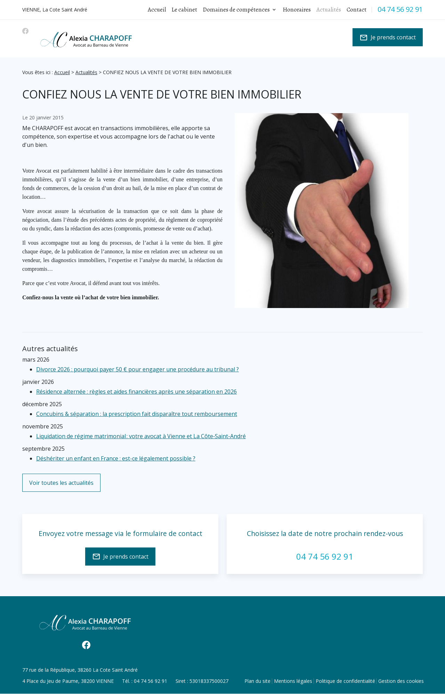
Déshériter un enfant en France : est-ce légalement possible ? (115, 458)
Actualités (86, 72)
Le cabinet (184, 10)
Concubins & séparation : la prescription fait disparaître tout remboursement (136, 414)
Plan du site (257, 681)
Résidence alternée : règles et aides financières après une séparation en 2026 (136, 391)
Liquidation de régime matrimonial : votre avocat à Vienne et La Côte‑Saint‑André (141, 436)
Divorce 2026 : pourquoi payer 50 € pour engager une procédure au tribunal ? (137, 369)
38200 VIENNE (68, 681)
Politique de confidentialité (345, 681)
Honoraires (297, 10)
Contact (356, 10)
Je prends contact (387, 37)
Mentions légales (293, 681)
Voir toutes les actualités (61, 483)
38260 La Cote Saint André (80, 670)
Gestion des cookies (401, 681)
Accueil (157, 10)
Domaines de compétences (236, 10)
